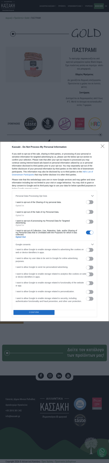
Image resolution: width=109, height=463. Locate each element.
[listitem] (54, 195)
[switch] (89, 202)
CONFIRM (34, 312)
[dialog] (54, 231)
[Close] (103, 147)
